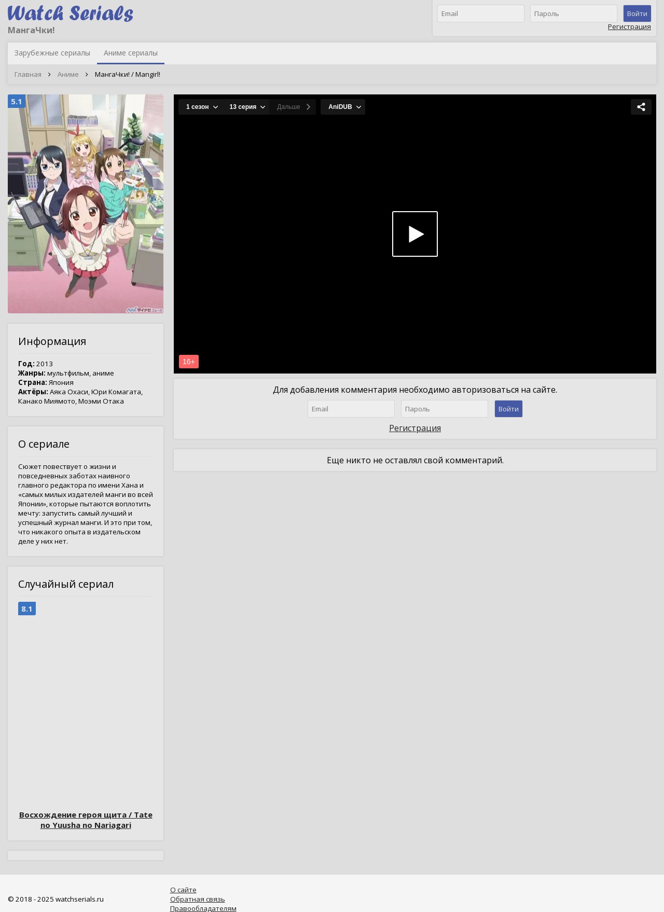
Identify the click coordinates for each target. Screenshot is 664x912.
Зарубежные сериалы (52, 53)
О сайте (183, 889)
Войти (637, 13)
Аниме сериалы (131, 53)
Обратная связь (197, 899)
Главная (28, 74)
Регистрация (629, 26)
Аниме (68, 74)
